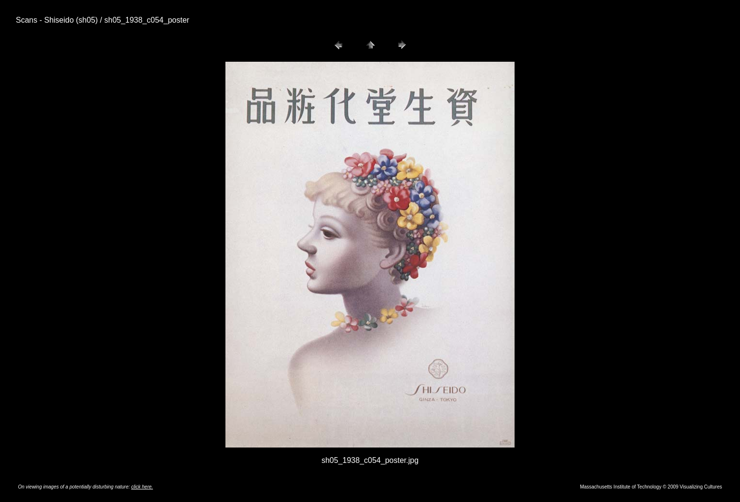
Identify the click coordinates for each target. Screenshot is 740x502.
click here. (142, 486)
